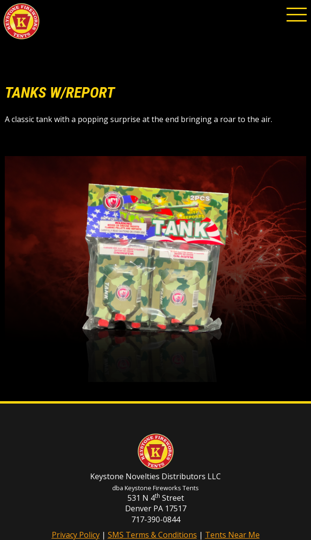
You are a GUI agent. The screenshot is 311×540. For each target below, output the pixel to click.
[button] (296, 14)
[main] (155, 103)
